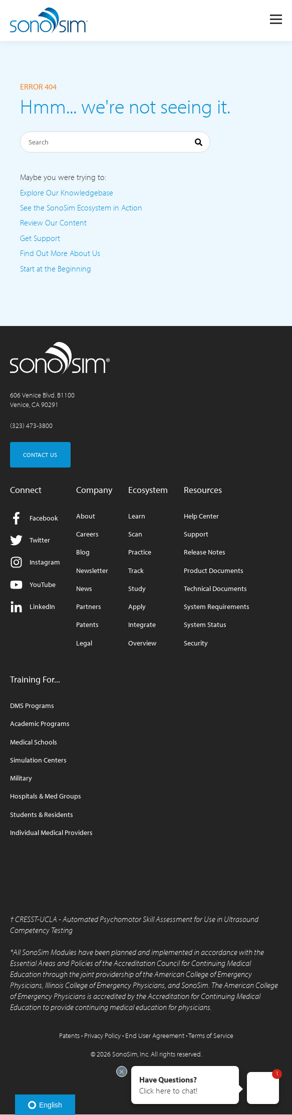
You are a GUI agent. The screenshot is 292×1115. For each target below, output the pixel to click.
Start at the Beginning (55, 269)
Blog (83, 552)
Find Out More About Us (60, 253)
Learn (136, 516)
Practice (139, 552)
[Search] (115, 142)
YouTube (33, 584)
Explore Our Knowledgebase (66, 193)
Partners (88, 606)
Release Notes (204, 552)
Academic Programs (40, 724)
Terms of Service (210, 1035)
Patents (87, 624)
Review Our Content (53, 223)
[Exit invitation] (121, 1071)
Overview (142, 643)
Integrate (142, 624)
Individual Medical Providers (51, 832)
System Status (205, 624)
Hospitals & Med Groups (45, 796)
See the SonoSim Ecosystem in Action (81, 207)
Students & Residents (41, 814)
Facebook (34, 518)
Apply (137, 606)
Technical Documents (215, 588)
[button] (185, 1085)
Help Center (201, 516)
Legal (84, 643)
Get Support (40, 238)
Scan (135, 534)
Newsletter (92, 570)
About (85, 516)
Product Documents (213, 570)
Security (196, 643)
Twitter (30, 540)
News (84, 588)
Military (21, 778)
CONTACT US (40, 454)
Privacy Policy (102, 1035)
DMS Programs (32, 706)
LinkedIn (32, 606)
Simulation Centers (38, 760)
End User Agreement (154, 1035)
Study (137, 588)
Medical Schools (33, 742)
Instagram (35, 562)
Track (136, 570)
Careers (87, 534)
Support (196, 534)
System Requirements (216, 606)
